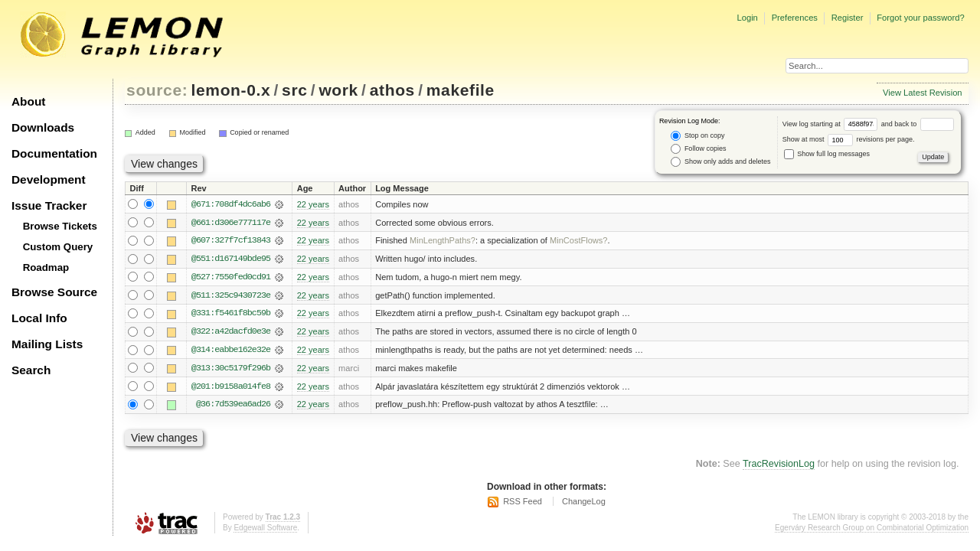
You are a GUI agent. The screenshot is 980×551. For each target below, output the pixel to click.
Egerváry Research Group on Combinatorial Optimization (872, 530)
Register (847, 17)
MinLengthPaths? (442, 241)
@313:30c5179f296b (230, 370)
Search (31, 370)
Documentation (54, 153)
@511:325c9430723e (230, 296)
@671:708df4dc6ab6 (230, 204)
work (338, 90)
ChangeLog (584, 503)
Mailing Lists (47, 343)
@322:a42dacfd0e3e (230, 333)
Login (747, 17)
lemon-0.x (231, 90)
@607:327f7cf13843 (230, 241)
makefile (460, 90)
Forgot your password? (920, 17)
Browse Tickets (60, 226)
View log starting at (831, 124)
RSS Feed (522, 503)
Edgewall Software (265, 530)
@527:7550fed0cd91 (230, 278)
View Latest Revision (922, 92)
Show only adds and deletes (720, 162)
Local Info (39, 317)
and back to (917, 124)
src (294, 90)
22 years (313, 204)
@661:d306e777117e (230, 223)
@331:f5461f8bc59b (230, 314)
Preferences (795, 17)
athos (392, 90)
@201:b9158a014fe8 (230, 388)
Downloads (42, 127)
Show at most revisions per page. (848, 139)
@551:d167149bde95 (230, 259)
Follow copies (698, 149)
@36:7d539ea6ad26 (233, 406)
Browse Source (54, 291)
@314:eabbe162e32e (230, 351)
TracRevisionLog (779, 466)
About (28, 101)
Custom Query (58, 247)
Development (48, 179)
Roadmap (46, 267)
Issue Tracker (49, 205)
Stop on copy (697, 136)
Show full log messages (827, 154)
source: (157, 90)
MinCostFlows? (579, 241)
